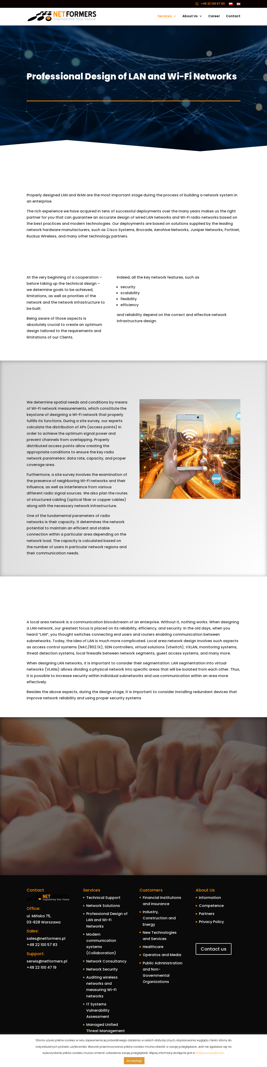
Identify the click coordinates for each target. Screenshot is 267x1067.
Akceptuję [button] (134, 1061)
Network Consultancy (106, 961)
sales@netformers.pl (46, 938)
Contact (233, 16)
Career (214, 16)
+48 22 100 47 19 (41, 967)
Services (165, 16)
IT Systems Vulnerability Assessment (97, 1010)
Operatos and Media (162, 954)
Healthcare (153, 946)
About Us (190, 16)
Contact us (213, 949)
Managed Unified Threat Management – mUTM (105, 1031)
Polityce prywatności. (210, 1053)
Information (210, 897)
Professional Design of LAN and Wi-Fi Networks (107, 920)
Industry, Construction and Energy (159, 918)
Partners (206, 913)
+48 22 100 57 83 (42, 944)
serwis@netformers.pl (47, 961)
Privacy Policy (211, 921)
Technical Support (103, 897)
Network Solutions (103, 905)
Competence (211, 905)
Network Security (102, 969)
